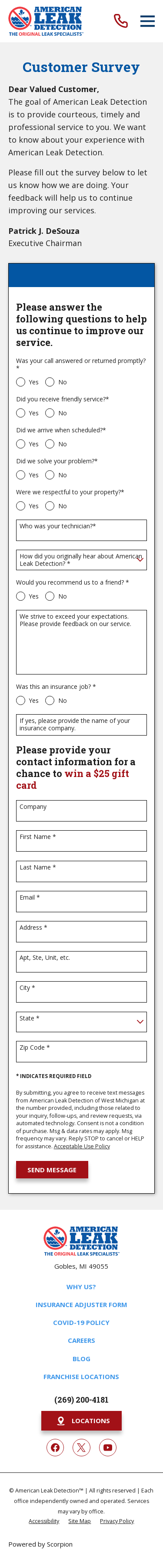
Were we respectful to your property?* (70, 492)
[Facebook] (55, 1447)
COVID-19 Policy (81, 1322)
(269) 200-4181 (81, 1399)
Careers (81, 1340)
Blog (81, 1358)
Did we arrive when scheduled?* (61, 430)
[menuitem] (44, 1520)
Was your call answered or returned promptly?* (81, 364)
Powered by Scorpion (40, 1544)
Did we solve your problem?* (57, 461)
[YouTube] (107, 1447)
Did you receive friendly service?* (62, 399)
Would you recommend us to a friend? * (72, 582)
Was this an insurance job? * (56, 687)
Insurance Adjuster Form (81, 1304)
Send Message (52, 1169)
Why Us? (81, 1286)
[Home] (45, 21)
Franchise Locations (81, 1376)
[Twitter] (81, 1447)
